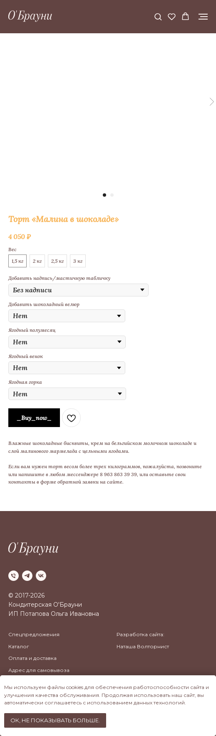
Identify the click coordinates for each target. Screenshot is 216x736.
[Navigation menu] (203, 17)
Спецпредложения (34, 634)
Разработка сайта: (140, 634)
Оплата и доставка (32, 658)
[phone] (13, 576)
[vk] (41, 576)
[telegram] (27, 576)
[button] (158, 16)
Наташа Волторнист (143, 646)
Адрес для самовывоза (39, 670)
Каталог (18, 646)
